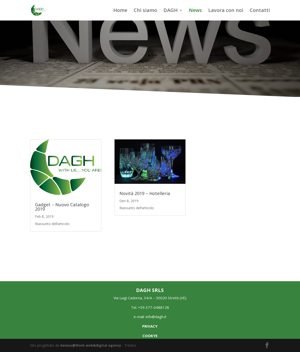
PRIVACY (150, 326)
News (195, 11)
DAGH (170, 11)
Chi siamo (145, 11)
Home (120, 11)
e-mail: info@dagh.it (150, 316)
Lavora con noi (225, 11)
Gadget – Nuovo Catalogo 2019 (62, 207)
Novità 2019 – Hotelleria (144, 193)
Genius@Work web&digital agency (90, 345)
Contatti (260, 11)
